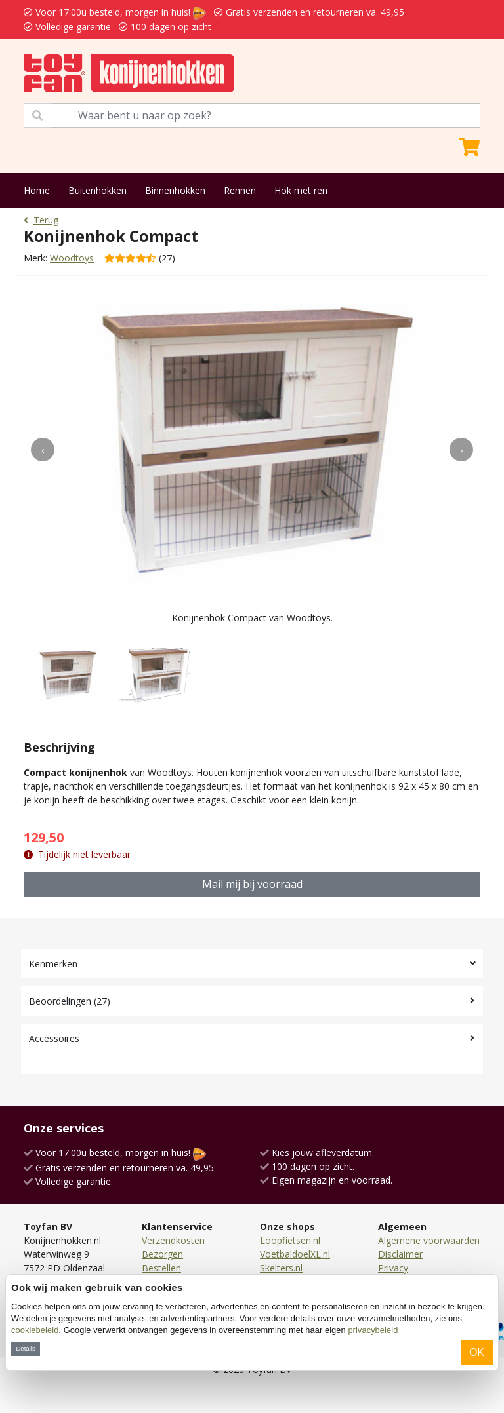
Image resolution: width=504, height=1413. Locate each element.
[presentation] (42, 449)
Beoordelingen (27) (69, 1001)
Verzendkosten (173, 1240)
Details (25, 1348)
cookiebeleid (34, 1330)
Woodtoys (72, 258)
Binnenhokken (175, 190)
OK (476, 1352)
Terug (41, 220)
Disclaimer (400, 1254)
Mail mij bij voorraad (252, 884)
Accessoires (54, 1038)
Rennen (240, 190)
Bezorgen (162, 1254)
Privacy (393, 1268)
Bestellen (161, 1268)
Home (37, 190)
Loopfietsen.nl (290, 1240)
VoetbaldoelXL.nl (295, 1254)
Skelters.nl (281, 1268)
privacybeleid (373, 1330)
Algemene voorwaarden (429, 1240)
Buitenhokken (97, 190)
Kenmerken (53, 964)
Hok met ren (300, 190)
